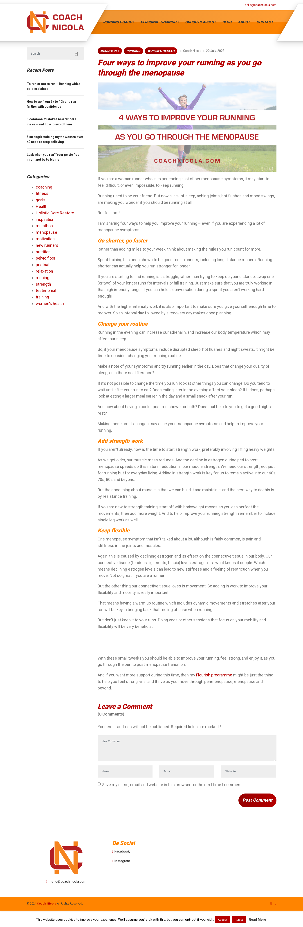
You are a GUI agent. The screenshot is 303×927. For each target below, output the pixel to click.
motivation (45, 240)
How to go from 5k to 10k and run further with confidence (51, 105)
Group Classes (199, 22)
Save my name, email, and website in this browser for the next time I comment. (172, 796)
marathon (44, 227)
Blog (226, 22)
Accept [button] (222, 919)
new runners (47, 246)
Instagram (122, 878)
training (42, 298)
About (244, 22)
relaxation (44, 272)
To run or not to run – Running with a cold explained (53, 87)
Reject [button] (239, 919)
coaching (44, 188)
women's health (161, 51)
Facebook (122, 868)
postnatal (44, 266)
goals (40, 201)
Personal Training (158, 22)
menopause (109, 51)
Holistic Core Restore (55, 214)
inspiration (45, 220)
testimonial (46, 292)
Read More (257, 920)
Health (41, 208)
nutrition (43, 253)
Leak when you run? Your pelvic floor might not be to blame (54, 158)
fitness (42, 195)
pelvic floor (45, 259)
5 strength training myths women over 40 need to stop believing (55, 141)
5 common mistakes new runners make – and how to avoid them (51, 123)
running (133, 51)
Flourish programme (214, 675)
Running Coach (117, 22)
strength (43, 285)
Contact (264, 22)
